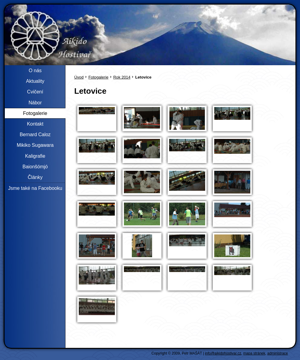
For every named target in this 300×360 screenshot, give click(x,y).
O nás (35, 70)
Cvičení (35, 91)
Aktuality (35, 81)
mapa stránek (254, 353)
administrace (277, 353)
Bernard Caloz (35, 134)
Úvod (79, 77)
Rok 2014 (121, 77)
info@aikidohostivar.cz (223, 353)
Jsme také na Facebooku (35, 188)
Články (35, 177)
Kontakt (35, 123)
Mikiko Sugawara (35, 145)
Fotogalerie (98, 77)
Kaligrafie (35, 156)
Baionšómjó (35, 166)
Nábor (35, 102)
